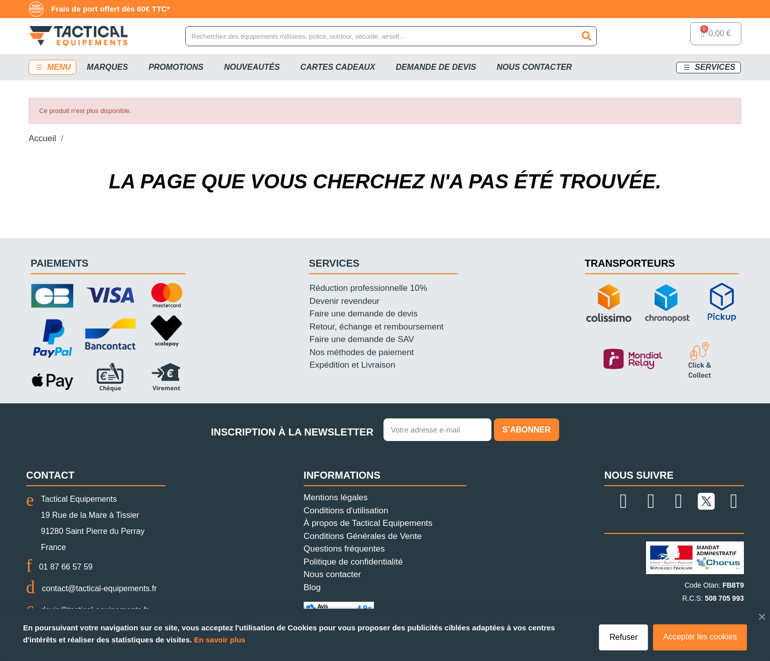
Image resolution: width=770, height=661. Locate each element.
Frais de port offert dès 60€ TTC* (110, 9)
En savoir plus (219, 639)
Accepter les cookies (700, 636)
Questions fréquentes (344, 549)
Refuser (623, 637)
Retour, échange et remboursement (376, 327)
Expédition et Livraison (352, 365)
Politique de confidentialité (353, 562)
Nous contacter (332, 574)
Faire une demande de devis (363, 313)
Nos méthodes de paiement (361, 352)
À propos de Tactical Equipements (368, 523)
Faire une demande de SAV (361, 339)
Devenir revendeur (344, 301)
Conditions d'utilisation (346, 510)
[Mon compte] (670, 36)
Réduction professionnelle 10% (368, 288)
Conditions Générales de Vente (363, 536)
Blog (312, 587)
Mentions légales (336, 497)
